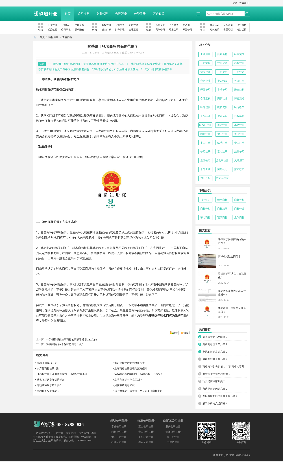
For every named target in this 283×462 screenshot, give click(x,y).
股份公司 (239, 151)
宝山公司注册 (146, 426)
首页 (68, 13)
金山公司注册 (146, 431)
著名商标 (205, 217)
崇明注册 (222, 125)
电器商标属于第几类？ (215, 359)
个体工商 (205, 169)
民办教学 (239, 107)
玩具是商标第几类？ (214, 381)
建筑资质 (214, 29)
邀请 (175, 332)
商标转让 (239, 208)
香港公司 (173, 29)
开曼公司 (187, 29)
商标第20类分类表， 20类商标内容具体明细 (225, 366)
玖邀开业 (218, 455)
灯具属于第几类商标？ (215, 336)
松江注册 (239, 133)
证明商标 (222, 217)
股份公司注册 (173, 426)
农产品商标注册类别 (48, 368)
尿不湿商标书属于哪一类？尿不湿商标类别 (138, 390)
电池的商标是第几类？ (215, 351)
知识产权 (205, 178)
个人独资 (173, 25)
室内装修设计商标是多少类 (129, 362)
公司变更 (120, 25)
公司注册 (83, 13)
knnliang (114, 52)
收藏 (186, 332)
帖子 (209, 13)
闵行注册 (205, 133)
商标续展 (222, 208)
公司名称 (152, 237)
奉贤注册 (239, 125)
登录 (234, 3)
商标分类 (205, 208)
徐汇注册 (222, 133)
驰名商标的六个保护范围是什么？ (65, 344)
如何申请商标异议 (124, 385)
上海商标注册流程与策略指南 (130, 368)
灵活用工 (187, 25)
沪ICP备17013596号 (236, 455)
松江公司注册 (119, 442)
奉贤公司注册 (119, 426)
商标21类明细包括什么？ (217, 373)
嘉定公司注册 (146, 442)
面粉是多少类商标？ (48, 390)
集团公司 (205, 160)
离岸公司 (160, 29)
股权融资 (79, 29)
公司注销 (133, 25)
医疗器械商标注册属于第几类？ (220, 396)
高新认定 (214, 25)
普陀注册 (205, 151)
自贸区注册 (205, 125)
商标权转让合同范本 (229, 256)
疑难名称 (222, 54)
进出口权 (106, 29)
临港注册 (222, 142)
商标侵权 (239, 199)
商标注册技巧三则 (47, 362)
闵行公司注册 (119, 431)
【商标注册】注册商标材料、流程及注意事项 (62, 374)
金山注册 (239, 142)
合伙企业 (160, 25)
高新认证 (222, 98)
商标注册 (106, 25)
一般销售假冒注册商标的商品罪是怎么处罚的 (71, 339)
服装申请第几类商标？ (215, 403)
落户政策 (158, 13)
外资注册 (140, 13)
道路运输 (241, 29)
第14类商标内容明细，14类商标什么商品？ (138, 374)
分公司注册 (222, 160)
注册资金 (79, 25)
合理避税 (121, 13)
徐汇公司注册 (119, 436)
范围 (183, 315)
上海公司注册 (117, 315)
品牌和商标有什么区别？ (128, 379)
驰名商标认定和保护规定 (51, 379)
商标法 (205, 199)
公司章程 (66, 29)
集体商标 (239, 217)
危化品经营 (222, 178)
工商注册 (52, 25)
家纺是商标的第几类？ (215, 388)
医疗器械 (241, 25)
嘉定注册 (222, 151)
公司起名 (66, 25)
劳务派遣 (228, 25)
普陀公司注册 (146, 436)
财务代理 (102, 13)
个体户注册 (173, 442)
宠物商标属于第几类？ (49, 385)
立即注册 (244, 3)
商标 (84, 100)
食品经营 (228, 29)
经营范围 (52, 29)
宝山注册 (205, 142)
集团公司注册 (173, 431)
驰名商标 (222, 199)
